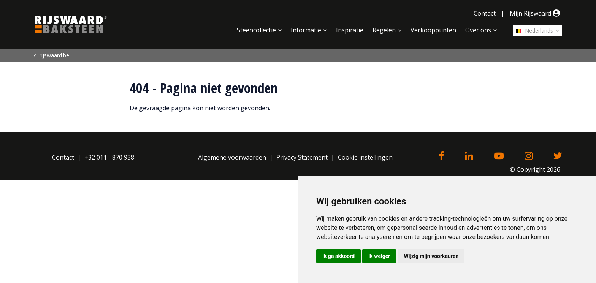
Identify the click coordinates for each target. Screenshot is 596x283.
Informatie (306, 30)
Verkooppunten (433, 30)
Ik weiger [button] (379, 256)
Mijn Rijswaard (536, 13)
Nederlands (534, 30)
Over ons (478, 30)
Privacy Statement (302, 157)
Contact (485, 13)
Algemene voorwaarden (232, 157)
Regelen (384, 30)
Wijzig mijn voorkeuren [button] (431, 256)
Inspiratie (349, 30)
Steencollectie (256, 30)
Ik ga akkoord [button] (338, 256)
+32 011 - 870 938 (109, 157)
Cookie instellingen (365, 157)
